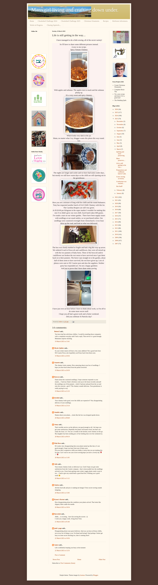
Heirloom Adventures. (120, 21)
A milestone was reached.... (121, 182)
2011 (116, 231)
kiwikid (56, 398)
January (119, 193)
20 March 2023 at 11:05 (62, 457)
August (119, 134)
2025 (116, 112)
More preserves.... (120, 159)
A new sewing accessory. (120, 177)
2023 (116, 118)
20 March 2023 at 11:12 (62, 478)
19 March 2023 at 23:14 (62, 405)
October (119, 127)
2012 (116, 228)
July (118, 137)
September (120, 131)
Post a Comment (60, 555)
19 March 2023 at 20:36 (62, 356)
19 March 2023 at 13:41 (62, 341)
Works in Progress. (36, 25)
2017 (116, 213)
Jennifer (57, 412)
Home (32, 21)
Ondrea (56, 485)
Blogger (95, 575)
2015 (116, 219)
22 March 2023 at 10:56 (62, 538)
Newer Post (56, 559)
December (120, 121)
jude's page (58, 528)
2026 (116, 109)
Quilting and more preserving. (120, 153)
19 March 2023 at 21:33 (62, 391)
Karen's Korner (59, 499)
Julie (55, 464)
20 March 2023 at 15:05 (62, 493)
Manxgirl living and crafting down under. (74, 10)
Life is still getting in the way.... (121, 165)
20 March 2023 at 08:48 (62, 418)
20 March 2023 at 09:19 (62, 436)
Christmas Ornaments (91, 21)
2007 (116, 243)
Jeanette (57, 362)
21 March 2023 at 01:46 (62, 522)
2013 (116, 225)
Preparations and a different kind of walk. (121, 172)
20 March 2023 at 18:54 (62, 507)
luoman (82, 575)
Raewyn (57, 377)
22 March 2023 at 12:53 (62, 550)
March (119, 149)
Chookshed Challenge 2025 (70, 21)
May (118, 143)
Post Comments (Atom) (68, 563)
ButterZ (57, 331)
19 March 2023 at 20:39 (62, 370)
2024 (116, 115)
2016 (116, 216)
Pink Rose (57, 443)
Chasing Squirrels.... (54, 25)
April (118, 146)
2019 (116, 206)
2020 (116, 203)
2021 (116, 200)
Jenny (56, 424)
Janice (56, 545)
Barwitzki (57, 514)
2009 (116, 237)
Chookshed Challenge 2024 (47, 21)
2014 (116, 222)
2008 (116, 240)
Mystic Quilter (59, 348)
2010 (116, 234)
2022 (116, 197)
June (118, 140)
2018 (116, 209)
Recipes (106, 21)
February (120, 190)
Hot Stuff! (119, 186)
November (120, 124)
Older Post (102, 559)
